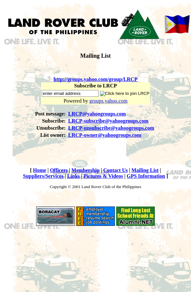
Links (73, 176)
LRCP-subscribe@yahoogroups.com (108, 121)
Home (39, 170)
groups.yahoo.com (108, 101)
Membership (85, 170)
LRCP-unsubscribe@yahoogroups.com (111, 128)
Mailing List (144, 170)
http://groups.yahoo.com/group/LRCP (95, 79)
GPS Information (146, 176)
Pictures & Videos (103, 176)
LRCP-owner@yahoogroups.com (104, 135)
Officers (59, 170)
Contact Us (115, 170)
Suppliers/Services (43, 176)
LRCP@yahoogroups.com (97, 113)
